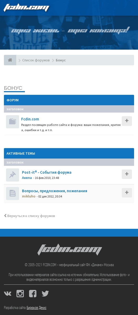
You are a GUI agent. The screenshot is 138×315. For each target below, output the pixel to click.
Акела (27, 177)
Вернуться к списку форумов (29, 215)
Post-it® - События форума (46, 172)
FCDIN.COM (26, 7)
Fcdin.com (30, 118)
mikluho (28, 196)
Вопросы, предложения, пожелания (54, 190)
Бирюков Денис (36, 308)
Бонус (13, 88)
